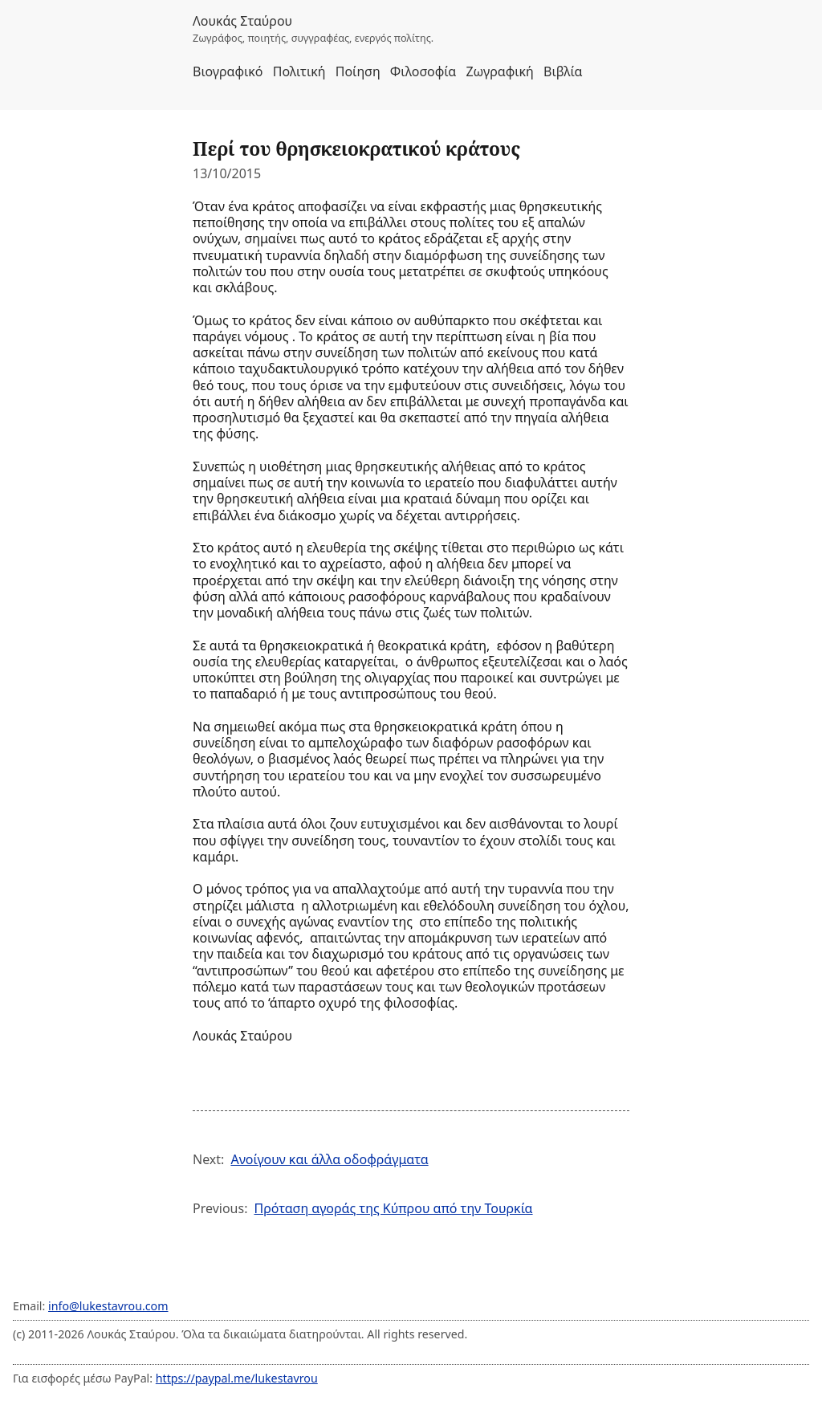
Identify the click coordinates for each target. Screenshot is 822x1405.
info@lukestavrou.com (108, 1305)
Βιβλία (562, 71)
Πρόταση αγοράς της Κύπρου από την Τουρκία (393, 1208)
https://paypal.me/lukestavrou (237, 1378)
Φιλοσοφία (423, 71)
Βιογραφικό (228, 71)
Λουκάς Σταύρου (242, 21)
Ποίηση (358, 71)
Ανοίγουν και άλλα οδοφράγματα (329, 1159)
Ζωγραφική (499, 71)
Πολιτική (299, 71)
